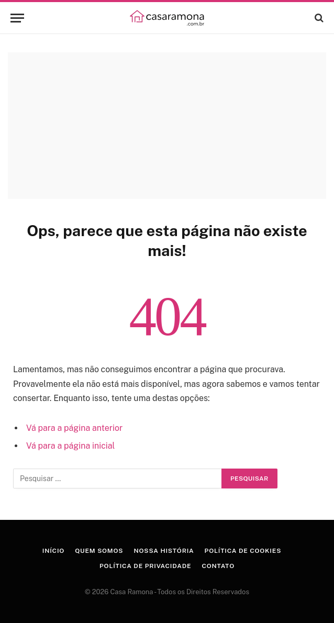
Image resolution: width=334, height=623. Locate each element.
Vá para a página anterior (74, 428)
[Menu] (17, 18)
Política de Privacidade (145, 566)
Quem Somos (99, 550)
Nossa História (163, 550)
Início (53, 550)
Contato (218, 566)
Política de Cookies (243, 550)
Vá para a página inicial (70, 446)
